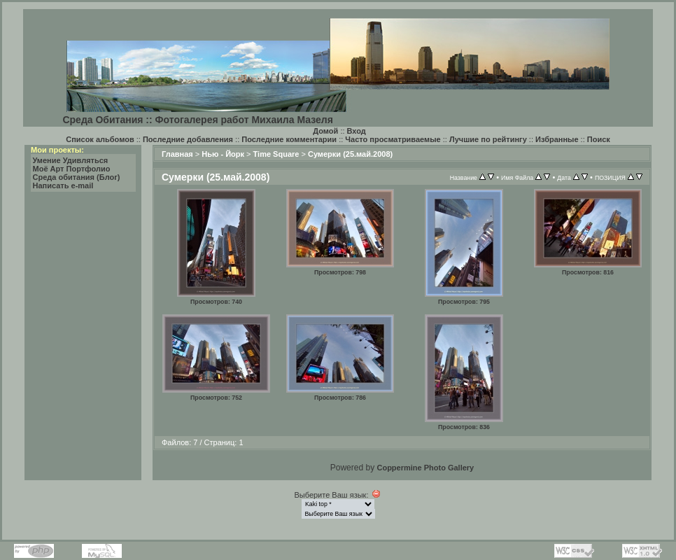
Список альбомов (100, 139)
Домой (325, 131)
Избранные (557, 139)
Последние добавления (188, 139)
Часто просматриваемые (392, 139)
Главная (177, 154)
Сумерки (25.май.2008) (350, 154)
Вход (356, 131)
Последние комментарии (289, 139)
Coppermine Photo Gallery (425, 467)
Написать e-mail (63, 185)
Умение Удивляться (70, 160)
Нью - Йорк (223, 154)
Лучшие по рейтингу (488, 139)
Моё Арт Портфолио (72, 168)
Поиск (598, 139)
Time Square (276, 154)
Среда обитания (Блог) (76, 177)
